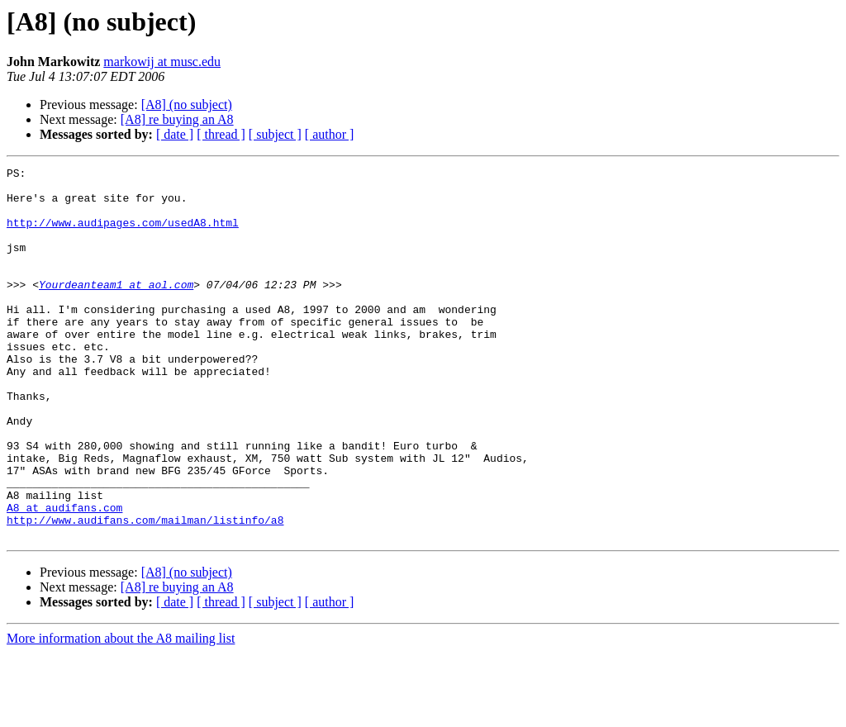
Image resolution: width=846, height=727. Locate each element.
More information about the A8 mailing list (121, 713)
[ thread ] (221, 134)
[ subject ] (275, 134)
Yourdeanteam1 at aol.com (116, 309)
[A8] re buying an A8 (177, 119)
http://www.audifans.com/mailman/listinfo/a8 (145, 591)
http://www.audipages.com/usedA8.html (123, 234)
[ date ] (174, 134)
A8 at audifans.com (64, 576)
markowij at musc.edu (162, 62)
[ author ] (329, 134)
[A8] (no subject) (186, 104)
